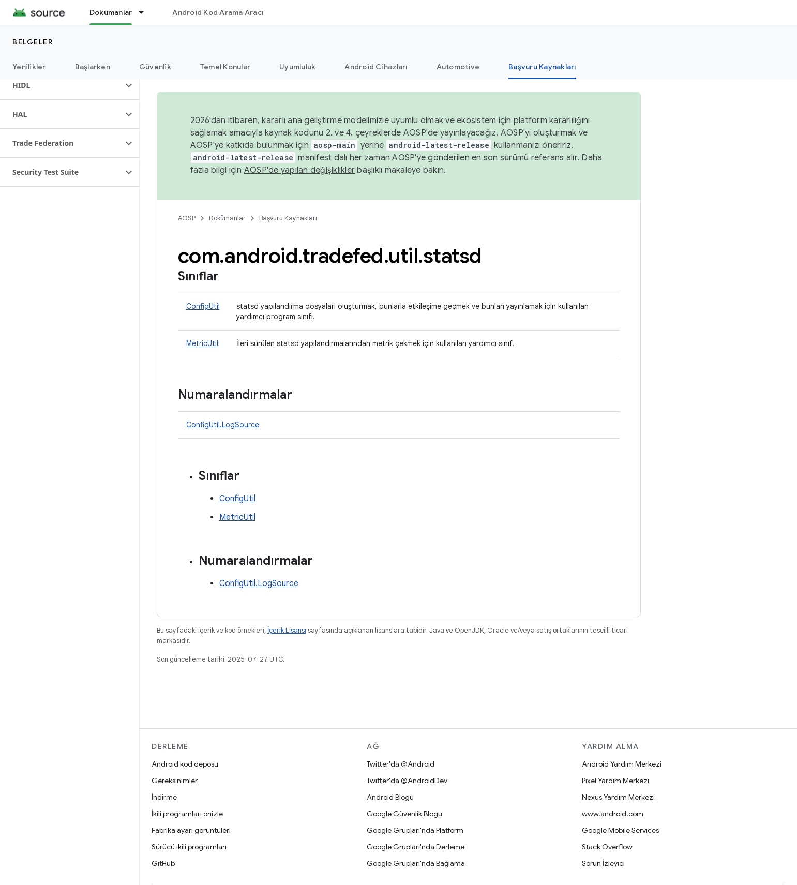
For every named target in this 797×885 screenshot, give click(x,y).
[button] (61, 85)
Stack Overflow (607, 846)
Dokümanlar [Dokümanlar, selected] (110, 12)
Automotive (458, 66)
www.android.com (612, 813)
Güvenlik (155, 66)
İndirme (164, 797)
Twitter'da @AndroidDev (407, 780)
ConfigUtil (203, 306)
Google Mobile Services (620, 830)
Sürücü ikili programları (189, 846)
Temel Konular (225, 66)
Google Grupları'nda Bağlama (416, 863)
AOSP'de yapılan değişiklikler (299, 170)
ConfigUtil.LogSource (222, 424)
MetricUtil (202, 343)
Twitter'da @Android (400, 764)
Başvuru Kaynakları (288, 218)
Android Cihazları (375, 66)
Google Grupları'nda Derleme (415, 846)
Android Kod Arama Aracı (217, 12)
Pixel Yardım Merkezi (615, 780)
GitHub (163, 863)
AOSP (187, 218)
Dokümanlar (227, 218)
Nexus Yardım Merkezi (618, 797)
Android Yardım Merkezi (621, 764)
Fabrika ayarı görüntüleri (191, 830)
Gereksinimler (175, 780)
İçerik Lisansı (286, 630)
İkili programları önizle (187, 813)
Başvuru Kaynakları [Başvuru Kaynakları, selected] (542, 66)
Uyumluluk (297, 66)
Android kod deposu (185, 764)
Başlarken (92, 66)
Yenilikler (29, 66)
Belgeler (32, 42)
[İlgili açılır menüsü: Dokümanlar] (146, 12)
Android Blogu (390, 797)
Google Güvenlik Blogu (404, 813)
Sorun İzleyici (603, 863)
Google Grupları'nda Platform (415, 830)
